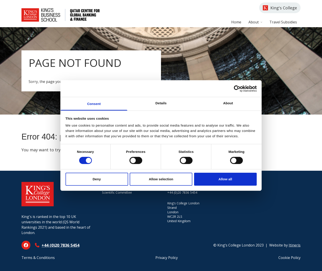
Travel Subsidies (283, 22)
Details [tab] (161, 103)
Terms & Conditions (38, 257)
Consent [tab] (94, 104)
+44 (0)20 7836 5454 (60, 245)
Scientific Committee (117, 192)
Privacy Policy (166, 257)
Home (236, 22)
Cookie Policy (289, 257)
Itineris (295, 245)
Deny (97, 179)
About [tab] (228, 103)
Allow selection (161, 179)
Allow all (225, 179)
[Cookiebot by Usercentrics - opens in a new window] (237, 88)
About (255, 22)
